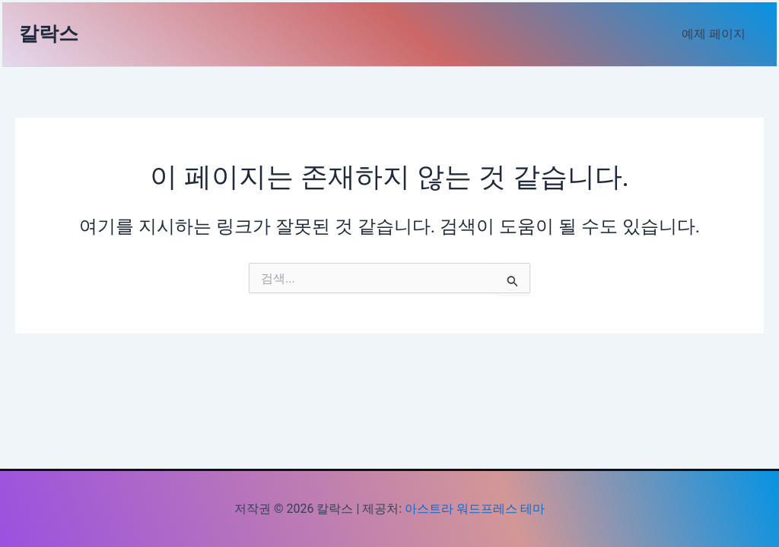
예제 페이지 (716, 34)
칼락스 (48, 33)
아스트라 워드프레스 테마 (475, 508)
